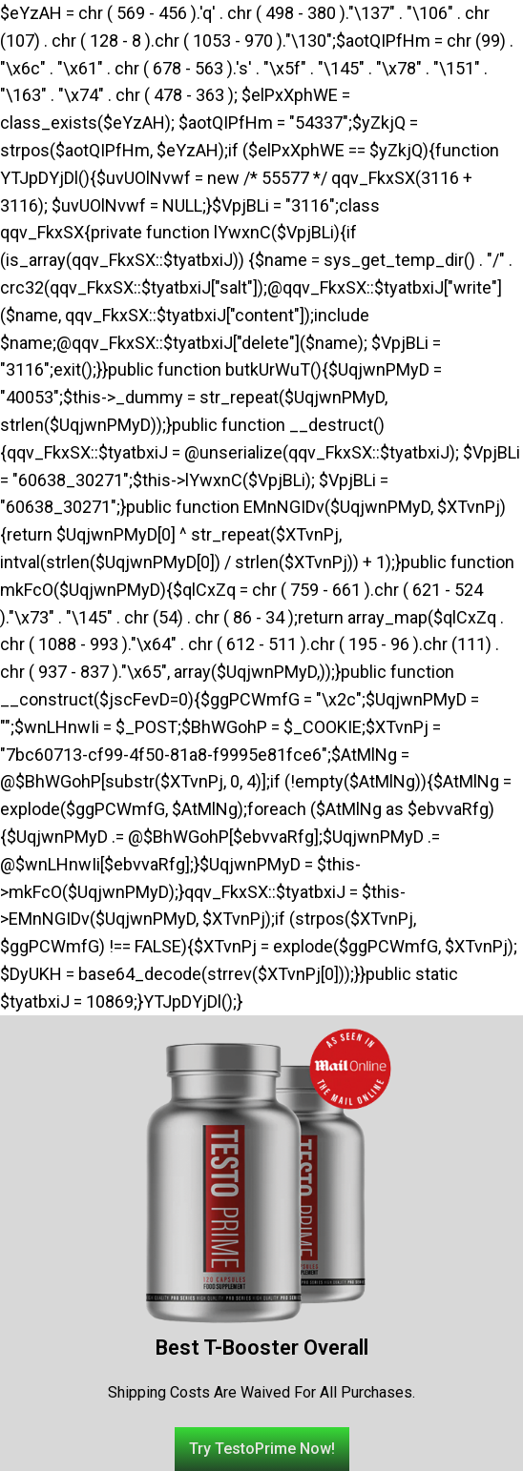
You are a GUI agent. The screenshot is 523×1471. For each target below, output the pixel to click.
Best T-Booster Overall (262, 1347)
